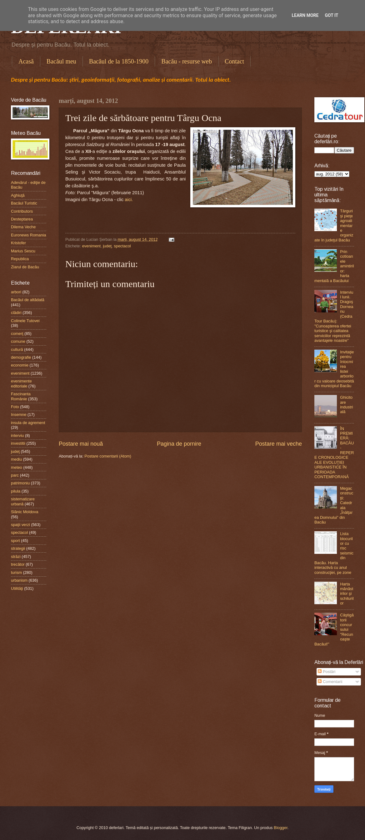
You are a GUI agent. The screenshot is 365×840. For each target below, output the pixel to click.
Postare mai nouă (81, 444)
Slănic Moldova (24, 511)
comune (18, 341)
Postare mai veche (278, 444)
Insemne (18, 414)
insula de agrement (28, 422)
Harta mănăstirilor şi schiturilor (347, 594)
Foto (15, 406)
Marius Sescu (23, 251)
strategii (18, 548)
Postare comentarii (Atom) (107, 456)
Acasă (26, 61)
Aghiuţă (18, 195)
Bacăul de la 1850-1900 (119, 61)
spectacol (122, 246)
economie (19, 365)
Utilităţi (17, 588)
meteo (16, 467)
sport (15, 540)
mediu (16, 459)
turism (16, 572)
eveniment (91, 246)
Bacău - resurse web (186, 61)
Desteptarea (22, 219)
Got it (331, 15)
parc (15, 475)
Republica (20, 258)
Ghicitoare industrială (346, 404)
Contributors (22, 211)
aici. (129, 199)
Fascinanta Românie (21, 396)
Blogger (281, 827)
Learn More (305, 15)
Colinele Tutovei (25, 320)
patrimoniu (20, 483)
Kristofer (18, 242)
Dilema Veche (23, 227)
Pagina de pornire (179, 444)
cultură (17, 349)
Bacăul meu (61, 61)
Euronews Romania (28, 235)
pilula (15, 491)
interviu (17, 435)
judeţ (107, 246)
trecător (18, 564)
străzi (16, 556)
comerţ (17, 333)
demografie (21, 357)
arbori (16, 292)
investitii (18, 443)
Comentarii (330, 681)
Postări (326, 671)
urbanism (19, 580)
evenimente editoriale (21, 383)
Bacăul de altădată (27, 299)
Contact (234, 61)
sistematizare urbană (23, 501)
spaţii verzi (20, 524)
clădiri (16, 312)
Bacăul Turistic (24, 203)
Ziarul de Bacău (25, 267)
